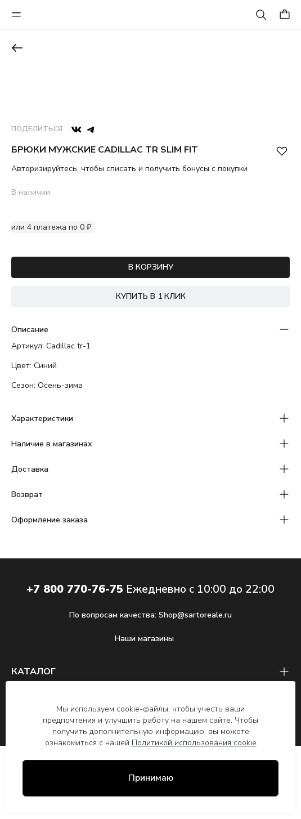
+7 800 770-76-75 (74, 589)
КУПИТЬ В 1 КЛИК (151, 296)
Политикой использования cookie (194, 742)
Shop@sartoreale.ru (195, 615)
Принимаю (150, 778)
